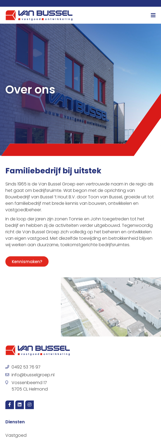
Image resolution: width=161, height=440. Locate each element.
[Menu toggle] (153, 15)
